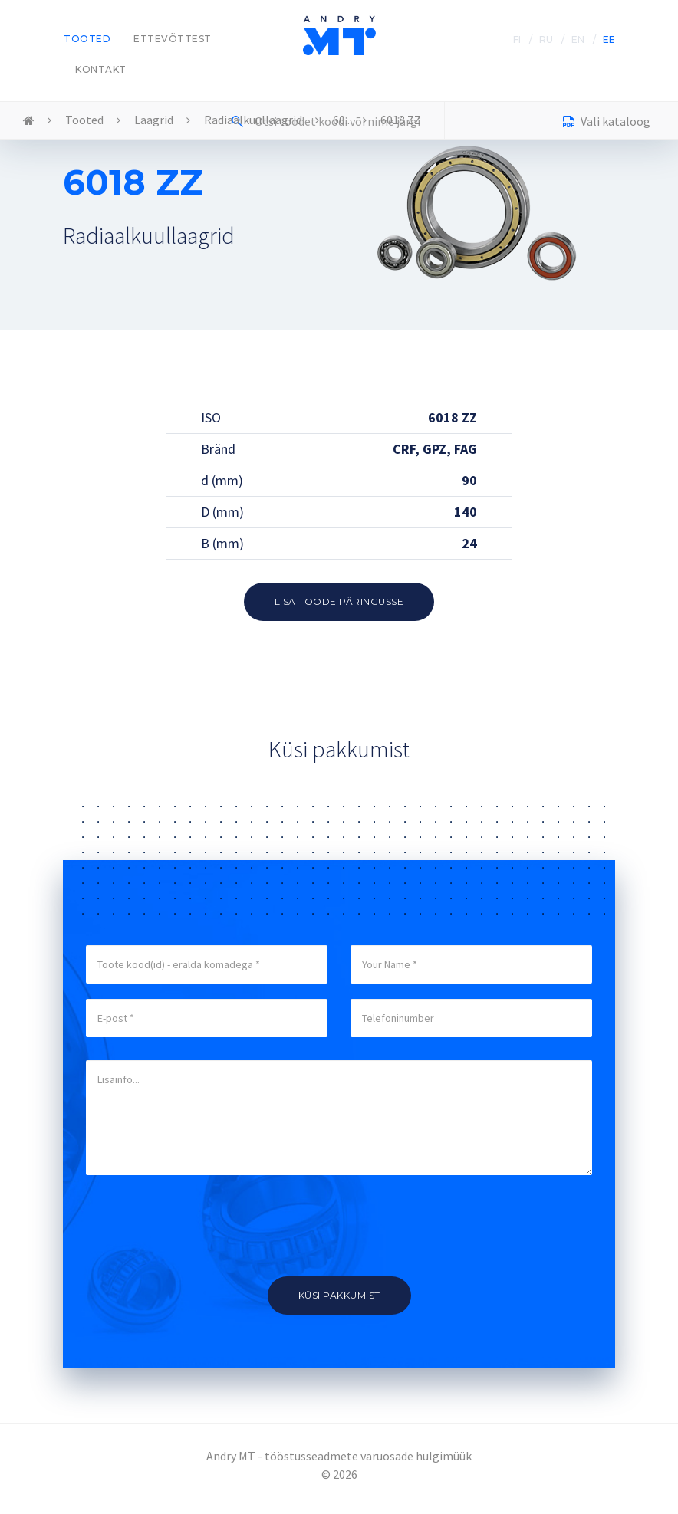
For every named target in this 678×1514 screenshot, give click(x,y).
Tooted (87, 38)
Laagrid (153, 119)
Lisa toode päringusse (339, 601)
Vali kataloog (606, 123)
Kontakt (101, 69)
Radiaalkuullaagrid (253, 119)
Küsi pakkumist (339, 1295)
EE (609, 39)
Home (29, 121)
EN (577, 39)
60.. (341, 119)
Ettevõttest (172, 38)
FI (517, 39)
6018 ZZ (400, 119)
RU (546, 39)
